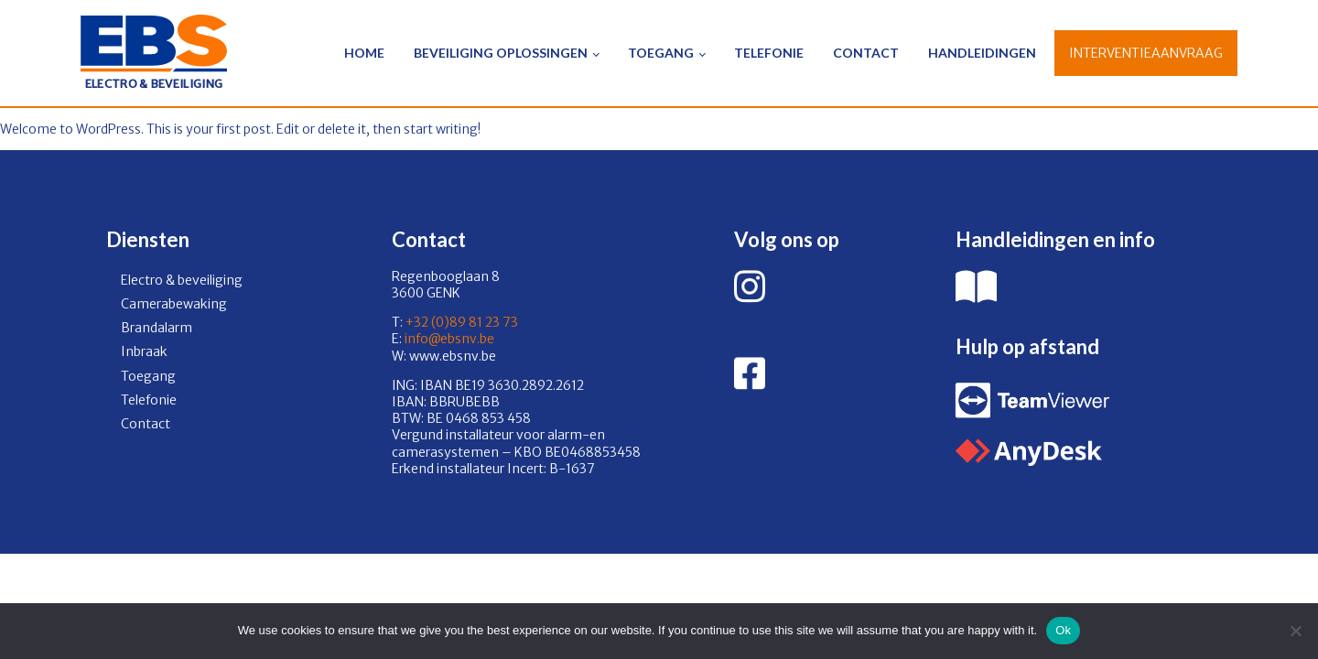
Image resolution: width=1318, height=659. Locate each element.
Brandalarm (156, 327)
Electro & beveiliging (182, 280)
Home (364, 52)
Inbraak (144, 351)
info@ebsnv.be (448, 338)
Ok (1063, 630)
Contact (866, 52)
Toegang (661, 52)
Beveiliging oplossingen (501, 52)
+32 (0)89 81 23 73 (461, 322)
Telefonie (769, 52)
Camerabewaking (174, 304)
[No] (1295, 630)
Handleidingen (982, 52)
